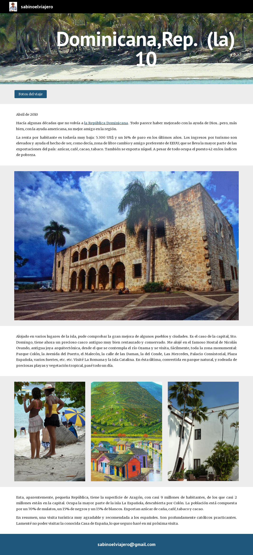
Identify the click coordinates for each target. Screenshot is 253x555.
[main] (146, 49)
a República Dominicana (106, 123)
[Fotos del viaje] (30, 94)
